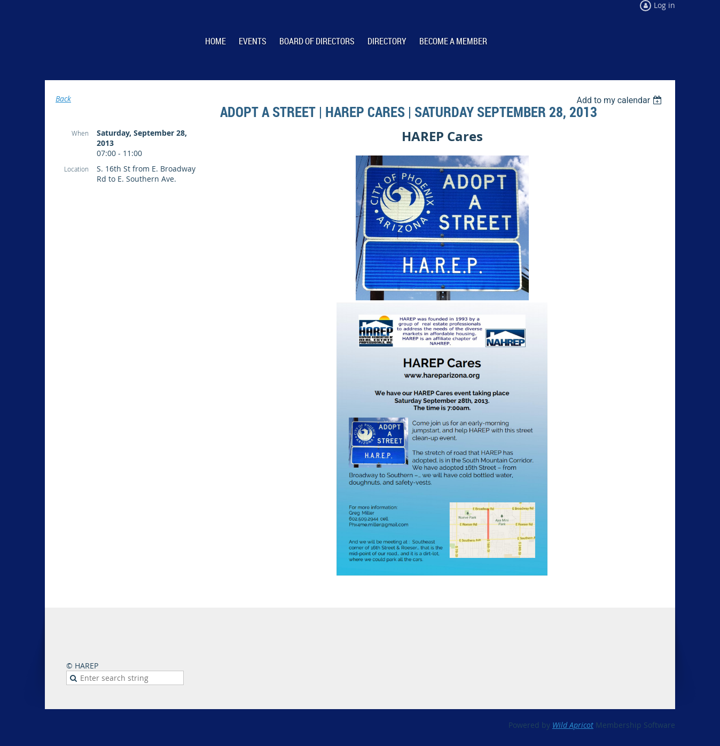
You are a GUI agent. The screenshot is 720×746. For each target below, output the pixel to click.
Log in (664, 5)
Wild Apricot (572, 725)
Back (63, 99)
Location (76, 169)
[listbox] (620, 100)
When (80, 133)
